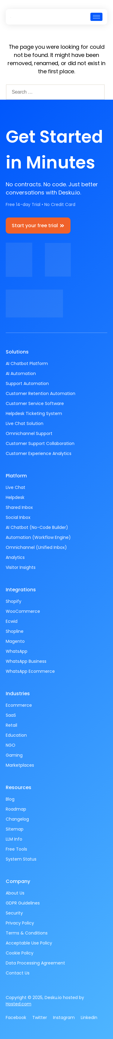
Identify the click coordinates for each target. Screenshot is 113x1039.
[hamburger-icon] (96, 17)
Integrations (21, 589)
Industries (18, 693)
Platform (16, 475)
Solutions (17, 351)
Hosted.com (18, 1004)
